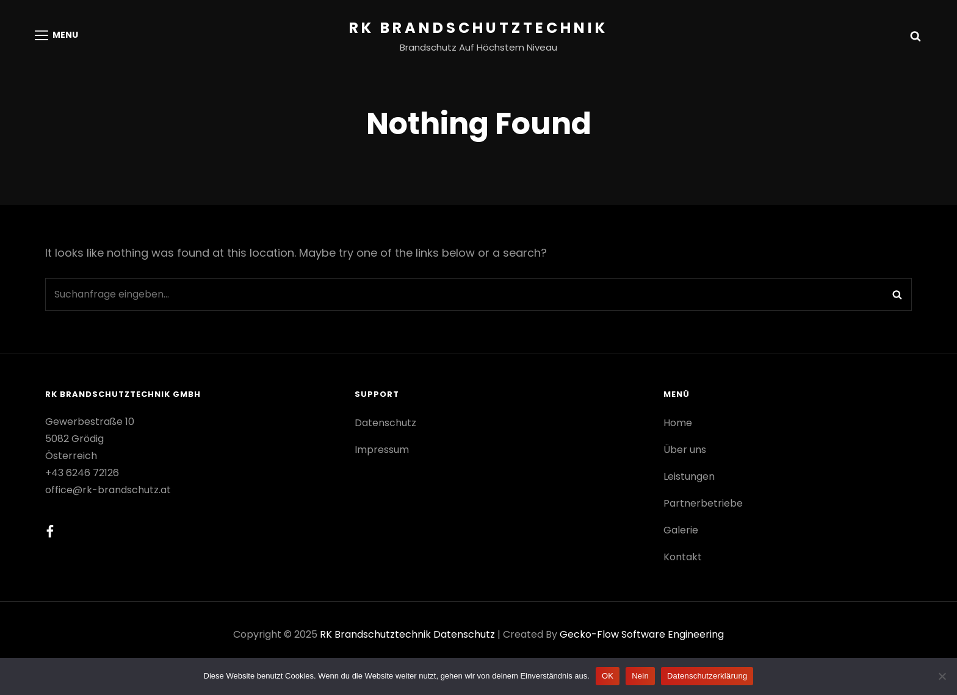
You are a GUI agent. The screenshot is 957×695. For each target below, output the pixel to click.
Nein (640, 675)
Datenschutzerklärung (707, 675)
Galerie (680, 530)
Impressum (382, 450)
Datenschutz (385, 423)
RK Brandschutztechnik (478, 28)
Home (677, 423)
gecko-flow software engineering (642, 634)
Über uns (684, 450)
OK (607, 675)
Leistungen (689, 476)
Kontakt (682, 557)
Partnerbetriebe (703, 503)
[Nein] (942, 676)
